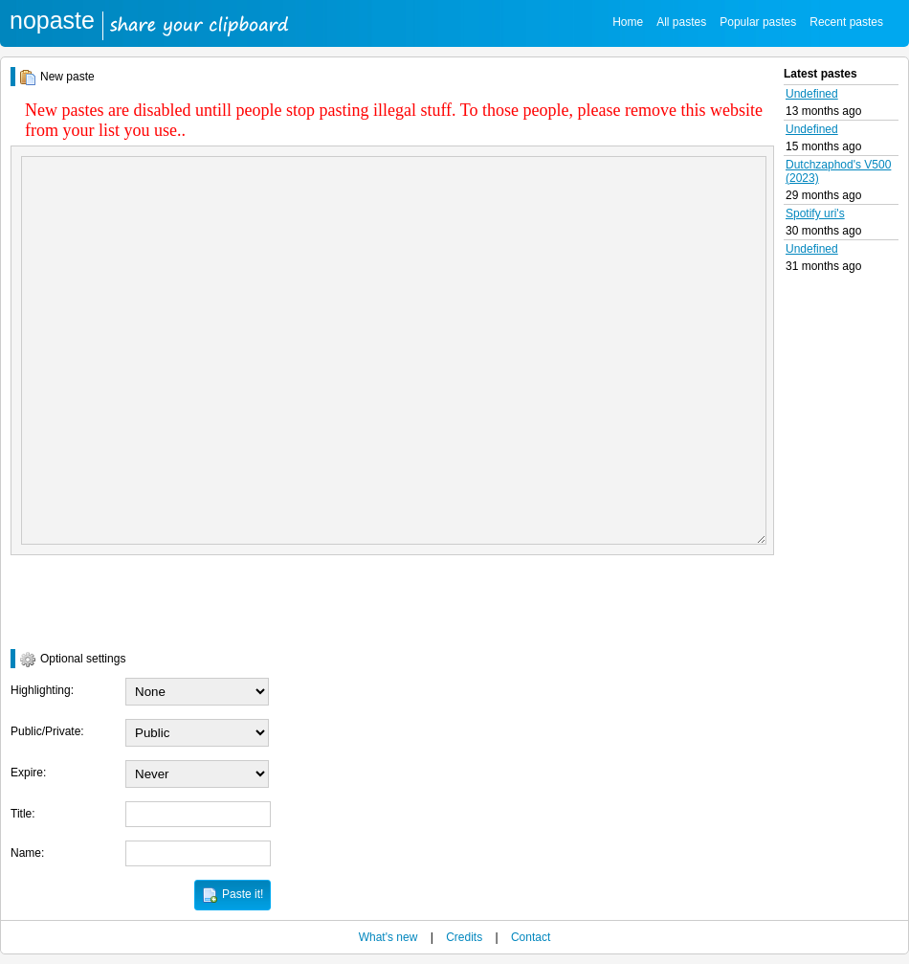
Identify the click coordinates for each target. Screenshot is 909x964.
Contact (530, 937)
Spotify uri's (815, 213)
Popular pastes (758, 22)
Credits (464, 937)
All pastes (681, 22)
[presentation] (156, 602)
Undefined (812, 94)
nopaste (52, 20)
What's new (388, 937)
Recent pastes (846, 22)
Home (627, 22)
